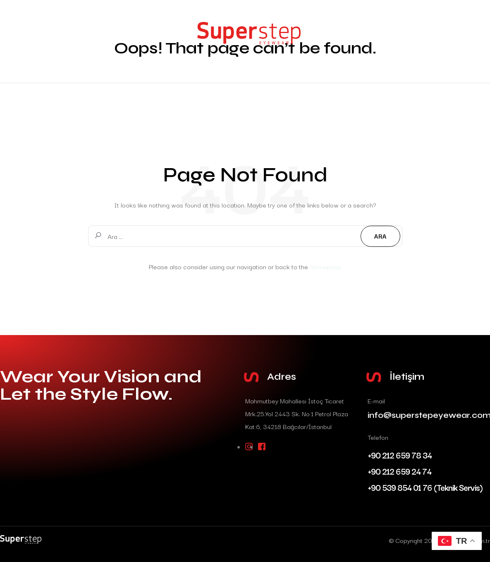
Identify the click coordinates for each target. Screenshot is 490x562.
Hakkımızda (41, 55)
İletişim (35, 71)
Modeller (38, 39)
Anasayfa (36, 23)
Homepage (326, 266)
